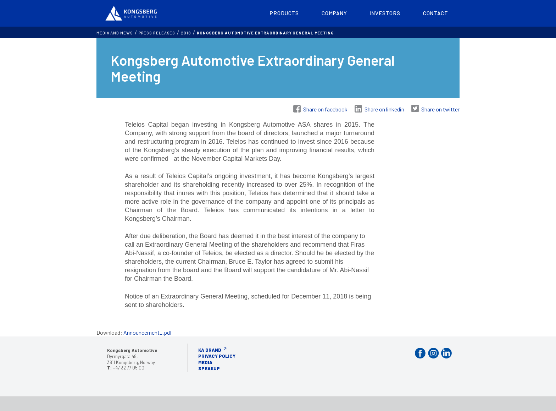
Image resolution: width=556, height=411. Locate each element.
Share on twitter (440, 109)
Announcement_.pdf (147, 332)
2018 (186, 33)
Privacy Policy (216, 356)
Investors (385, 13)
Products (284, 13)
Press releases (157, 33)
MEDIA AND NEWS (114, 33)
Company (334, 13)
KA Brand (209, 350)
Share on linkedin (384, 109)
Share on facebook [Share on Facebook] (325, 109)
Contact (435, 13)
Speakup (209, 368)
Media (205, 362)
